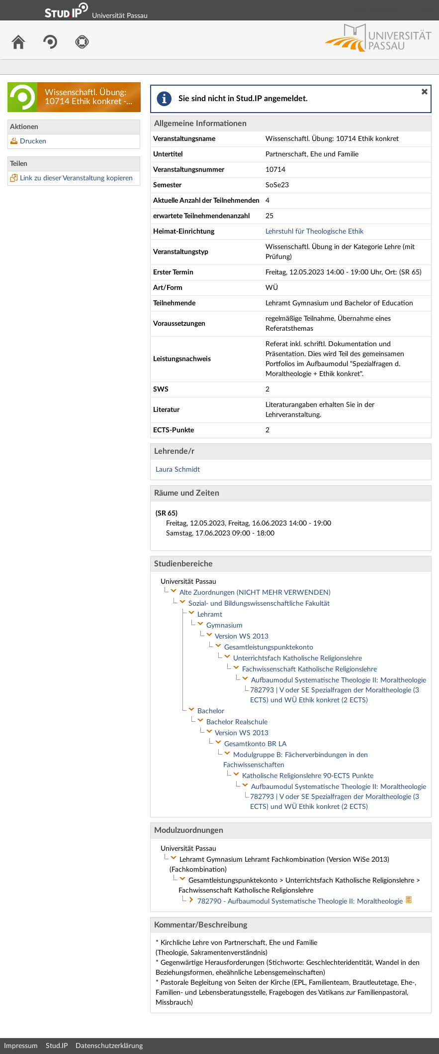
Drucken (33, 141)
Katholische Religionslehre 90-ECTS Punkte (307, 776)
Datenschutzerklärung (109, 1046)
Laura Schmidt (178, 469)
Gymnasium (224, 625)
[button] (425, 92)
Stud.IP (57, 1046)
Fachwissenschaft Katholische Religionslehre (309, 669)
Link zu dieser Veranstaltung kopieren (76, 178)
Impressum (21, 1046)
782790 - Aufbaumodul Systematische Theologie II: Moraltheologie (301, 901)
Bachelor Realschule (236, 722)
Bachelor (210, 711)
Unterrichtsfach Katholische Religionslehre (297, 658)
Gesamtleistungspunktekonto (268, 647)
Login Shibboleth (376, 9)
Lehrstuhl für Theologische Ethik (314, 231)
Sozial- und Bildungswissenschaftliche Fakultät (259, 603)
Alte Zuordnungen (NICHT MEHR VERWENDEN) (255, 592)
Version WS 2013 (241, 636)
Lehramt (209, 614)
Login (427, 9)
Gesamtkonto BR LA (255, 744)
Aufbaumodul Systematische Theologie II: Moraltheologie (338, 680)
